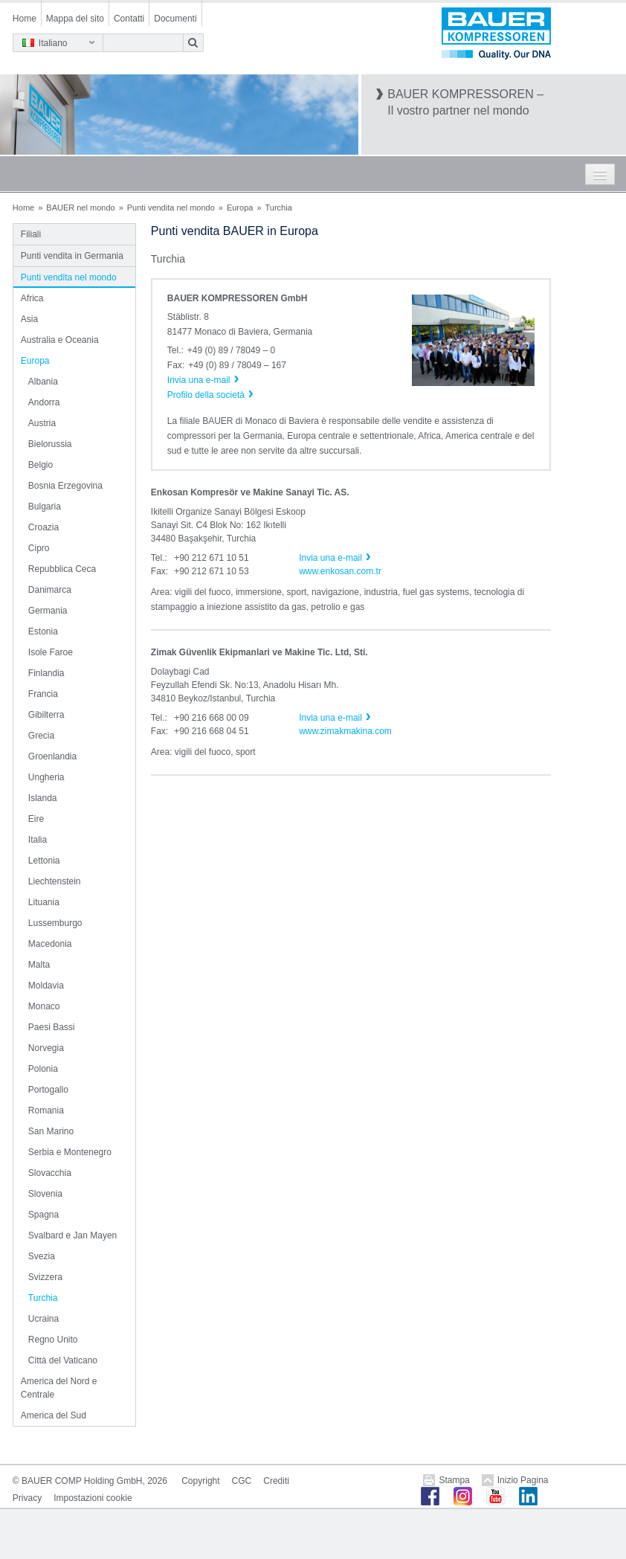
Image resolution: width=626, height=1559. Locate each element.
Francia (43, 694)
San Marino (51, 1131)
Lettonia (44, 860)
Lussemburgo (55, 923)
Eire (36, 819)
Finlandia (46, 673)
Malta (39, 964)
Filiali (31, 234)
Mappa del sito (75, 18)
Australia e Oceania (60, 340)
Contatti (129, 18)
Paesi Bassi (51, 1027)
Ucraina (43, 1319)
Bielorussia (50, 444)
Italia (37, 840)
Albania (43, 381)
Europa (240, 207)
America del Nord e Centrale (59, 1388)
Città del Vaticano (62, 1360)
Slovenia (45, 1194)
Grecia (41, 735)
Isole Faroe (50, 652)
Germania (48, 610)
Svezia (41, 1256)
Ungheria (46, 777)
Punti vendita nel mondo (171, 207)
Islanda (42, 798)
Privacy (27, 1498)
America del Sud (53, 1415)
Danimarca (49, 590)
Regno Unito (53, 1339)
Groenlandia (52, 756)
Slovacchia (49, 1173)
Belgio (40, 465)
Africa (32, 298)
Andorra (44, 402)
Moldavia (46, 985)
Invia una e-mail (330, 558)
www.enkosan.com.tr (340, 571)
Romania (46, 1110)
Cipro (39, 548)
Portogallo (48, 1089)
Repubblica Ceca (62, 569)
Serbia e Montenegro (70, 1152)
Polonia (43, 1069)
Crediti (276, 1481)
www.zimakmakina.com (345, 731)
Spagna (43, 1214)
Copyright (200, 1481)
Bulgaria (44, 506)
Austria (42, 423)
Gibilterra (46, 715)
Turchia (43, 1298)
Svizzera (45, 1277)
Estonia (43, 631)
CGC (242, 1481)
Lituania (43, 902)
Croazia (43, 527)
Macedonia (50, 944)
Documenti (175, 18)
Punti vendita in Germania (72, 256)
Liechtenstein (54, 881)
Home (24, 18)
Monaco (44, 1006)
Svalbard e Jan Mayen (72, 1235)
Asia (29, 319)
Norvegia (46, 1048)
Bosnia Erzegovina (65, 485)
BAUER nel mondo (80, 207)
